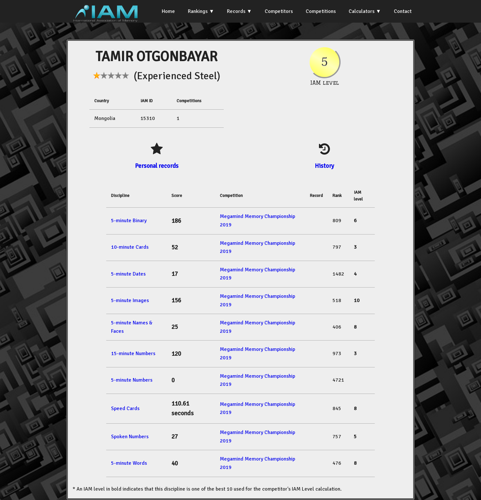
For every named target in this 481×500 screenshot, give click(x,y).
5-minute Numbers (131, 380)
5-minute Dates (128, 274)
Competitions (321, 11)
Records (236, 11)
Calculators (361, 11)
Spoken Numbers (129, 436)
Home (168, 11)
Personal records (157, 165)
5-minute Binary (129, 220)
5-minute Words (129, 463)
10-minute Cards (129, 247)
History (324, 165)
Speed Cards (125, 408)
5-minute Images (130, 300)
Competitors (279, 11)
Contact (403, 11)
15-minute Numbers (133, 353)
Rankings (198, 11)
